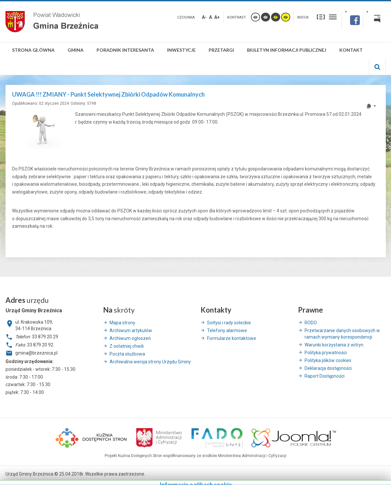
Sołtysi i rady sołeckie (229, 322)
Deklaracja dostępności (328, 368)
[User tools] (371, 106)
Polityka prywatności (326, 352)
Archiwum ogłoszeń (130, 338)
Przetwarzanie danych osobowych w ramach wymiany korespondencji (342, 334)
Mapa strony (122, 322)
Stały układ (320, 16)
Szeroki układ (332, 16)
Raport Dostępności (325, 376)
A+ (217, 17)
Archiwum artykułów (131, 330)
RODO (311, 322)
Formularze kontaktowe (231, 338)
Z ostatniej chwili (127, 346)
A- (204, 17)
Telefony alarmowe (227, 330)
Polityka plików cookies (328, 360)
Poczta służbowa (127, 354)
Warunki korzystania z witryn (334, 344)
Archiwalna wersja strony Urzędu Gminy (150, 361)
